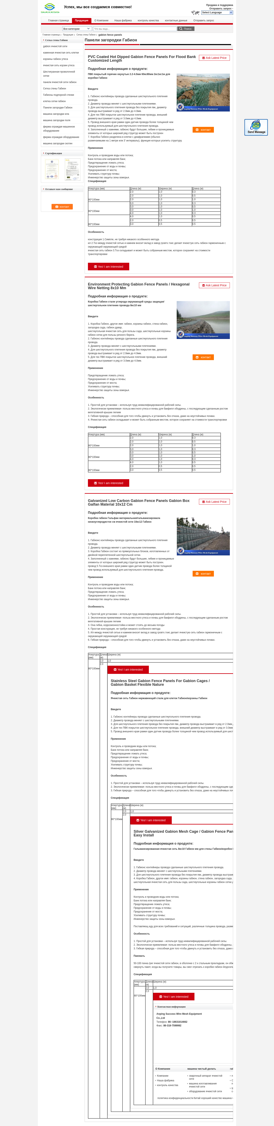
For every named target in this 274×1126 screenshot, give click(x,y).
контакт (203, 129)
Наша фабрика (123, 20)
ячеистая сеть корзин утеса (58, 65)
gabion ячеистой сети (55, 46)
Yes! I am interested (108, 266)
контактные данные (176, 20)
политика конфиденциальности (175, 1098)
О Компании (101, 20)
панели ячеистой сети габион (59, 82)
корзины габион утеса (55, 59)
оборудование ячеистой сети (205, 1091)
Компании (162, 1075)
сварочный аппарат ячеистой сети (205, 1077)
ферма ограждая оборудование (61, 137)
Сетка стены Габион (85, 35)
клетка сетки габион (54, 101)
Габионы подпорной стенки (58, 94)
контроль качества (148, 20)
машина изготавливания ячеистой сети (203, 1085)
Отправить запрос (220, 8)
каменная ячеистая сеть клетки (61, 52)
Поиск (187, 28)
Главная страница (58, 20)
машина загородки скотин (57, 143)
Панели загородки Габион (57, 107)
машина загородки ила (56, 114)
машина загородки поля (56, 120)
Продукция (81, 20)
